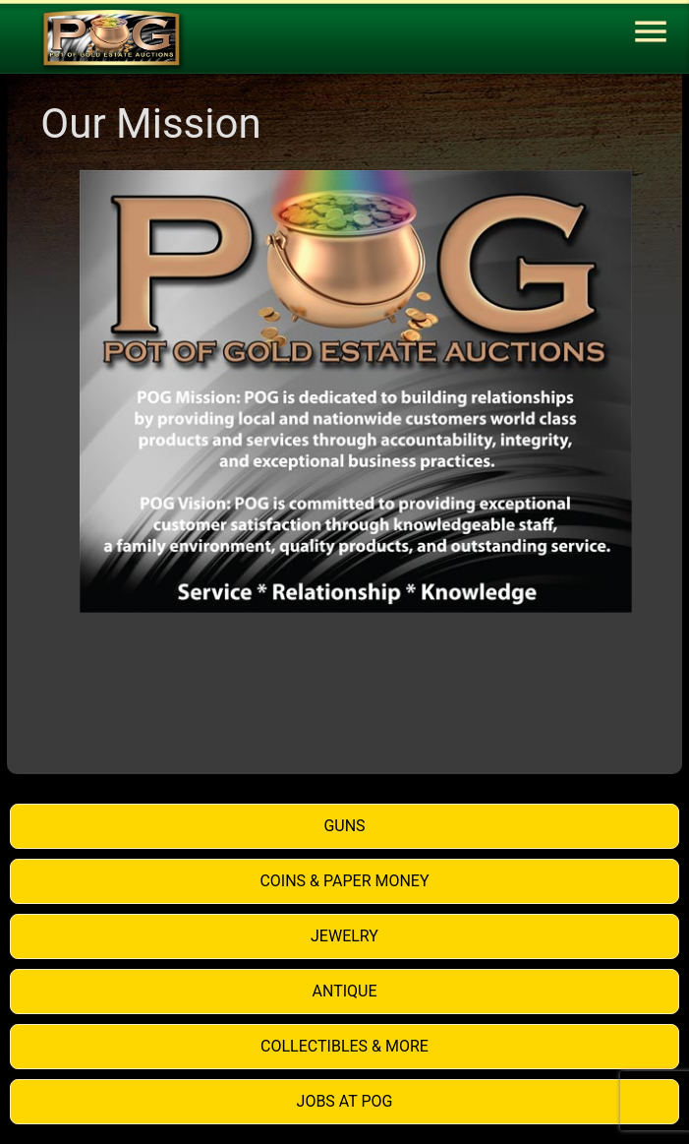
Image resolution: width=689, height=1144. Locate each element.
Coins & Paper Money (344, 881)
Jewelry (344, 936)
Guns (344, 825)
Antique (345, 991)
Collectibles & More (344, 1046)
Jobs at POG (345, 1101)
